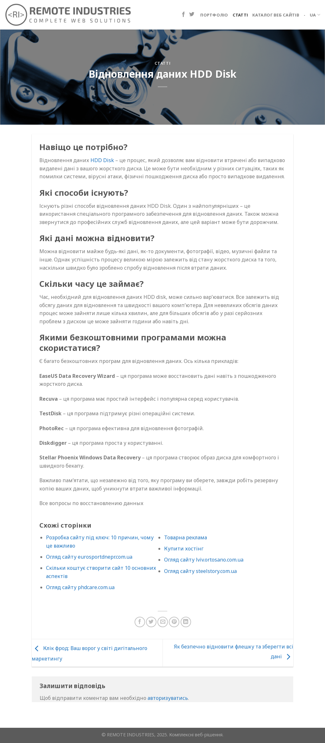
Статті (240, 15)
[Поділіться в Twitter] (151, 622)
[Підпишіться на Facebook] (183, 14)
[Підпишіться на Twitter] (191, 14)
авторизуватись (168, 697)
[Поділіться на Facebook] (140, 622)
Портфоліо (214, 15)
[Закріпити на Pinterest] (174, 622)
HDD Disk (102, 160)
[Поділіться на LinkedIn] (186, 622)
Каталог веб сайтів (275, 15)
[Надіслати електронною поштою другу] (162, 622)
